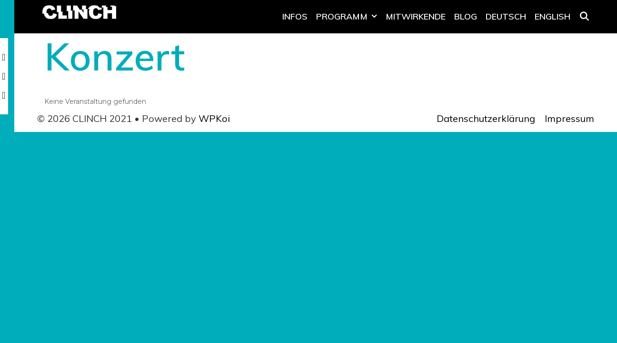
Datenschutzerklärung (486, 118)
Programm (348, 16)
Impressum (569, 118)
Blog (465, 16)
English (552, 16)
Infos (295, 16)
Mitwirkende (416, 16)
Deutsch (506, 16)
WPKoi (214, 118)
